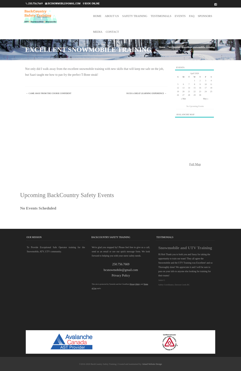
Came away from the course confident (48, 93)
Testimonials (161, 16)
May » (205, 99)
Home (97, 16)
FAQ (191, 16)
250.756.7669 (35, 3)
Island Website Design (152, 364)
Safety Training (134, 16)
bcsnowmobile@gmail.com (64, 3)
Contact (112, 31)
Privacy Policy (121, 275)
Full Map (195, 164)
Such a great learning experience (146, 93)
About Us (112, 16)
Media (97, 31)
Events (180, 16)
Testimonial (173, 47)
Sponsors (205, 16)
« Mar (183, 99)
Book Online (92, 3)
